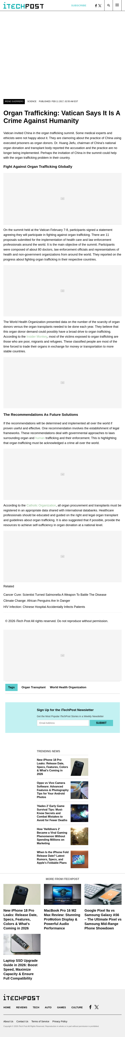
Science (31, 101)
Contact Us (22, 1021)
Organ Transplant (34, 687)
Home (7, 1007)
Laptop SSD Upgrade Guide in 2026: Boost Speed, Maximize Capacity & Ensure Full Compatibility (20, 969)
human (40, 438)
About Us (8, 1021)
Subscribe (78, 5)
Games (61, 1007)
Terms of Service (40, 1021)
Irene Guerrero (14, 101)
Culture (77, 1007)
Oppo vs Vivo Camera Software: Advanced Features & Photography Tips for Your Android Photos (53, 790)
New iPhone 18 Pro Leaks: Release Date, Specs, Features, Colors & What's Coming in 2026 (52, 766)
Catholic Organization (41, 505)
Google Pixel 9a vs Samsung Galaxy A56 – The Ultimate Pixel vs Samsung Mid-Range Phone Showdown (103, 919)
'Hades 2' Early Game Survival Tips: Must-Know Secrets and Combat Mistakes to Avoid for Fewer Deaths (52, 813)
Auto (48, 1007)
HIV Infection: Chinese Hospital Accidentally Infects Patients (44, 607)
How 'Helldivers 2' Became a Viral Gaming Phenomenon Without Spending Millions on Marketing (52, 836)
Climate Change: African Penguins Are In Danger (36, 600)
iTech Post (23, 621)
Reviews (21, 1007)
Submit (101, 722)
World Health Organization (68, 687)
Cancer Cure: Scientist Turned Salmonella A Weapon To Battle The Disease (54, 594)
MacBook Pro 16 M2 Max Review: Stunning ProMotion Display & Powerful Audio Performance (62, 919)
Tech (36, 1007)
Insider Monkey (37, 336)
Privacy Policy (59, 1021)
